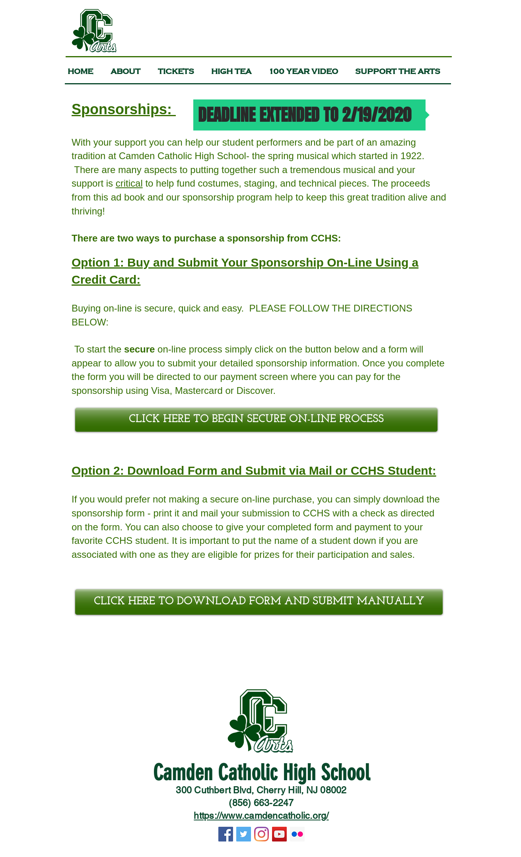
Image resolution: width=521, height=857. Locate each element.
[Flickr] (297, 834)
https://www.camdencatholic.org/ (261, 815)
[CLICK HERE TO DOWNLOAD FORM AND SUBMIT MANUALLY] (259, 602)
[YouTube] (279, 834)
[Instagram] (261, 834)
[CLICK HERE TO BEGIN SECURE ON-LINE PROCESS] (256, 420)
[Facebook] (225, 834)
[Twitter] (243, 834)
